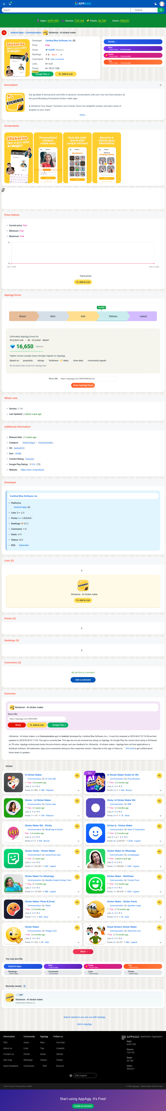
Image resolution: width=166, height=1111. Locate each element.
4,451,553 (53, 20)
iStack (48, 905)
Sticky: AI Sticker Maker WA (121, 799)
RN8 (129, 804)
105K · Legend (132, 866)
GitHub (58, 1054)
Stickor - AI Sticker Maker (38, 799)
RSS (43, 1065)
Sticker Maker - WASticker (120, 876)
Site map (7, 1059)
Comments (29, 1065)
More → (83, 951)
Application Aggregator (151, 1036)
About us (7, 1048)
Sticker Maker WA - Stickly (38, 825)
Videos (43, 1059)
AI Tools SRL (50, 778)
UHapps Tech (51, 931)
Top (42, 1048)
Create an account (83, 1105)
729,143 (79, 20)
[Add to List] (77, 775)
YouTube (59, 1042)
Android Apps (19, 507)
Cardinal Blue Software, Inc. (24, 495)
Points (27, 1054)
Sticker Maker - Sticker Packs (122, 901)
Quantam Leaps (134, 905)
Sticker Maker (32, 926)
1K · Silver (124, 815)
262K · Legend (133, 841)
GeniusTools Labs (53, 855)
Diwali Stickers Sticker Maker (122, 926)
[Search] (66, 10)
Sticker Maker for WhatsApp (121, 850)
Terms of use (8, 1086)
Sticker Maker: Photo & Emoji (40, 901)
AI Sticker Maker (33, 774)
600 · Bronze (125, 790)
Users (26, 1042)
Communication (33, 778)
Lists (26, 1048)
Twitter (58, 1059)
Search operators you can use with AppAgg (83, 1017)
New (42, 1042)
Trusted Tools (133, 880)
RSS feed (128, 748)
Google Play (41, 74)
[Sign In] (161, 3)
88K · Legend (49, 891)
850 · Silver (42, 917)
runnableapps (133, 855)
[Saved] (10, 3)
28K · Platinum (46, 790)
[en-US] (85, 1075)
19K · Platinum (46, 815)
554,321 (124, 20)
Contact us (8, 1054)
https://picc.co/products (31, 469)
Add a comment (57, 59)
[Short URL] (88, 378)
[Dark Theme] (155, 3)
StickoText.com (134, 931)
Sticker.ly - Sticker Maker (119, 825)
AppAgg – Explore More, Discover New (147, 1086)
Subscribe (22, 545)
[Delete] (24, 986)
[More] (78, 789)
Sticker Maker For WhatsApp (39, 876)
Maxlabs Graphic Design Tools (58, 880)
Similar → (111, 41)
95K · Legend (49, 866)
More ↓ (83, 115)
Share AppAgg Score (83, 385)
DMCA (29, 1086)
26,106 (102, 20)
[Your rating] (56, 55)
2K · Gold (124, 917)
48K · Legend (130, 942)
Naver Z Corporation (136, 829)
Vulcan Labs (50, 804)
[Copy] (160, 85)
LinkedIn (58, 1048)
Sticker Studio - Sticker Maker (40, 850)
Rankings (28, 1059)
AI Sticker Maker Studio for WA (123, 774)
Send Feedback (10, 1065)
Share (17, 724)
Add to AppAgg (83, 1024)
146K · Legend (132, 891)
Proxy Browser (134, 778)
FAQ (5, 1042)
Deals (43, 1054)
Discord (58, 1065)
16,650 (54, 50)
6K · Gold (44, 942)
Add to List (67, 74)
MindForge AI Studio (54, 829)
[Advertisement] (83, 198)
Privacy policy (20, 1086)
